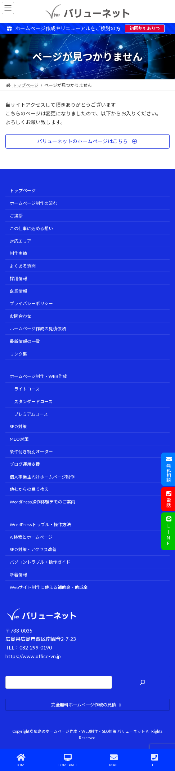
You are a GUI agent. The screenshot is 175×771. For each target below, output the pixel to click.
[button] (87, 141)
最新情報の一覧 (25, 341)
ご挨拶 (16, 216)
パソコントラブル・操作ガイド (40, 562)
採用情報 (18, 278)
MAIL (114, 760)
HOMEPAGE (68, 760)
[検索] (143, 681)
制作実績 (18, 253)
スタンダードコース (33, 401)
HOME (21, 760)
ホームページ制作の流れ (33, 203)
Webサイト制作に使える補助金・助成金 (49, 587)
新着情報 (18, 574)
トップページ (23, 190)
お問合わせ (20, 316)
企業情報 (18, 291)
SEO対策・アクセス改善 (33, 549)
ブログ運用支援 (25, 464)
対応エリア (20, 240)
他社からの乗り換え (29, 489)
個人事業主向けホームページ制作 (42, 476)
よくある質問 (23, 266)
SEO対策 (18, 426)
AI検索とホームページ (31, 536)
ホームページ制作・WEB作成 (38, 376)
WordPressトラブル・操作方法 (40, 524)
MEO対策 (19, 439)
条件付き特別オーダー (31, 451)
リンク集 (18, 353)
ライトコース (27, 389)
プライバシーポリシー (31, 303)
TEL (155, 760)
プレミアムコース (31, 414)
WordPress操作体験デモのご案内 (42, 502)
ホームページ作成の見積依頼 (38, 328)
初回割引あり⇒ (145, 28)
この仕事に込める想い (31, 228)
